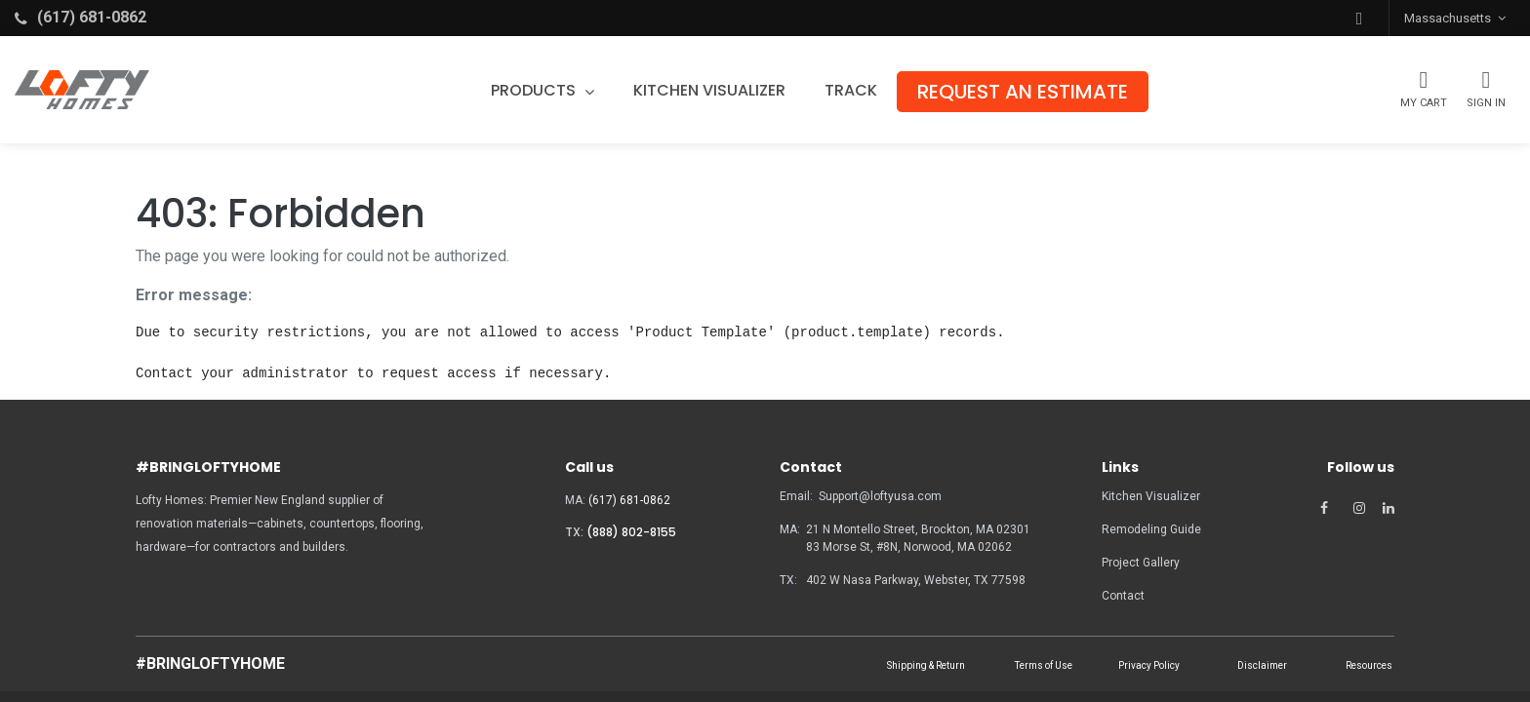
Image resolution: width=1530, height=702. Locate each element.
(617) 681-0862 (629, 500)
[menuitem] (710, 90)
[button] (1359, 18)
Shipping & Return (926, 665)
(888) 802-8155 (631, 532)
